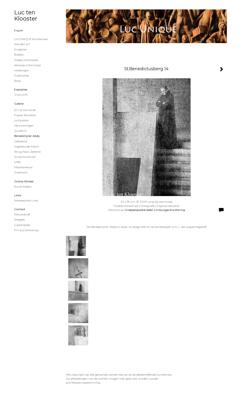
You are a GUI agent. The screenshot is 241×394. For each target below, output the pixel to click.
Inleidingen (21, 70)
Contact (19, 209)
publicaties (21, 75)
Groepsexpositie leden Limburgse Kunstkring (155, 210)
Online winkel (23, 181)
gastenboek (22, 225)
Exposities (20, 89)
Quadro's (20, 130)
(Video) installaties (26, 60)
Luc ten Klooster (25, 15)
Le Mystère (21, 120)
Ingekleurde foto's (26, 146)
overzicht (21, 94)
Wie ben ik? (22, 44)
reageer (19, 219)
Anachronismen (25, 157)
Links (17, 195)
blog (17, 80)
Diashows (20, 172)
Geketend (20, 141)
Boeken (19, 54)
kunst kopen (23, 186)
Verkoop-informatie (27, 65)
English (18, 30)
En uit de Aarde (25, 110)
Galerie (19, 103)
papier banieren (25, 115)
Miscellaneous (23, 167)
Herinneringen (24, 125)
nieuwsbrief (22, 214)
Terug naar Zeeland (27, 151)
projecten (20, 49)
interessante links (26, 200)
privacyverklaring (26, 230)
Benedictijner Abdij (27, 136)
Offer (17, 162)
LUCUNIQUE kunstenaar (31, 39)
